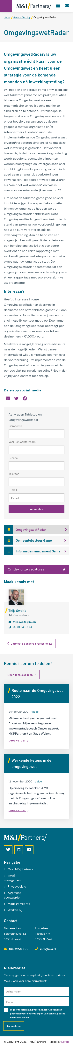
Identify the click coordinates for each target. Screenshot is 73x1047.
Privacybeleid (17, 887)
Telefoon (14, 474)
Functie (13, 458)
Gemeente (15, 426)
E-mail (13, 490)
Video (35, 711)
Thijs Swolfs (17, 610)
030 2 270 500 (18, 949)
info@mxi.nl (48, 949)
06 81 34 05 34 (22, 627)
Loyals (65, 1041)
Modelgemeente (19, 904)
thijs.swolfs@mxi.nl (24, 622)
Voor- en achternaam (22, 442)
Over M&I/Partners (20, 869)
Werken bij (15, 910)
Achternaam (13, 991)
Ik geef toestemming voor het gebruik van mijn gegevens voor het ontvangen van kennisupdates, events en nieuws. (38, 1013)
